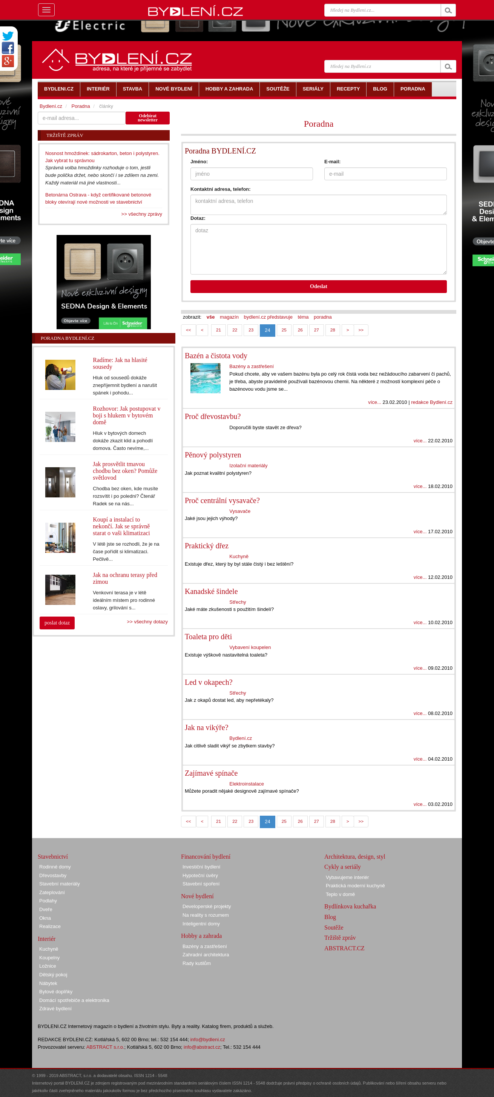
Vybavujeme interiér (347, 877)
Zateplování (52, 892)
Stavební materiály (59, 884)
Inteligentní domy (201, 924)
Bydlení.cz (240, 738)
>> (361, 329)
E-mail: (332, 161)
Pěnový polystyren (213, 455)
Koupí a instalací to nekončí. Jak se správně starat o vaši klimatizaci (121, 526)
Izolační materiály (248, 465)
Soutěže (334, 927)
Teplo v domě (340, 894)
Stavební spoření (201, 884)
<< (188, 329)
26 (300, 329)
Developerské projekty (207, 906)
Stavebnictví (53, 856)
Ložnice (47, 966)
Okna (45, 918)
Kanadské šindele (211, 591)
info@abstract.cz (202, 1047)
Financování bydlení (205, 856)
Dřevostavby (52, 875)
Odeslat (318, 286)
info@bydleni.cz (207, 1039)
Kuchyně (239, 556)
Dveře (45, 909)
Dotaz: (198, 218)
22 (234, 329)
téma (303, 317)
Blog (330, 917)
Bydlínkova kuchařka (350, 906)
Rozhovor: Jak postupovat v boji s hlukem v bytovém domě (126, 415)
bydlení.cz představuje (268, 317)
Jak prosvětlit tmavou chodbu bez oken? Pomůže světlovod (125, 471)
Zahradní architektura (206, 954)
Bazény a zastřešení (251, 366)
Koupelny (49, 957)
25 (284, 329)
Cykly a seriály (342, 867)
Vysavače (239, 511)
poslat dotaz (57, 623)
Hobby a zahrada (201, 936)
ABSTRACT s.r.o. (105, 1047)
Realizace (50, 926)
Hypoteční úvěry (200, 875)
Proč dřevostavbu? (213, 416)
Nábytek (48, 983)
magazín (229, 317)
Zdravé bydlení (55, 1008)
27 (316, 329)
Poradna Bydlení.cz (67, 338)
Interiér (46, 939)
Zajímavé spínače (211, 773)
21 (218, 329)
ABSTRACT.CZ (344, 948)
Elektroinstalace (246, 784)
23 (251, 329)
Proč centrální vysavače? (222, 500)
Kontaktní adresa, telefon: (220, 189)
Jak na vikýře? (207, 727)
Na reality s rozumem (206, 915)
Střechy (237, 602)
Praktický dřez (207, 546)
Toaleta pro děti (208, 636)
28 (332, 329)
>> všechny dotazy (147, 621)
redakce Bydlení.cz (432, 402)
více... (374, 402)
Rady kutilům (197, 963)
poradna (323, 317)
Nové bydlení (197, 896)
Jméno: (199, 161)
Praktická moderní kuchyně (355, 885)
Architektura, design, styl (354, 856)
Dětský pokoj (53, 974)
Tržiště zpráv (340, 937)
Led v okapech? (209, 682)
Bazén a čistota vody (216, 355)
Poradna (319, 124)
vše (211, 317)
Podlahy (48, 901)
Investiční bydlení (201, 867)
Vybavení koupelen (250, 647)
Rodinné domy (55, 867)
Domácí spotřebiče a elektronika (74, 1000)
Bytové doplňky (55, 991)
